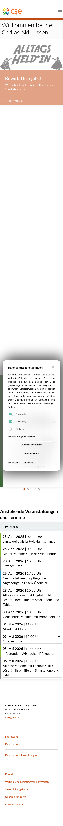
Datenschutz (14, 469)
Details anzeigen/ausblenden (22, 442)
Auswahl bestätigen (31, 451)
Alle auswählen (31, 460)
